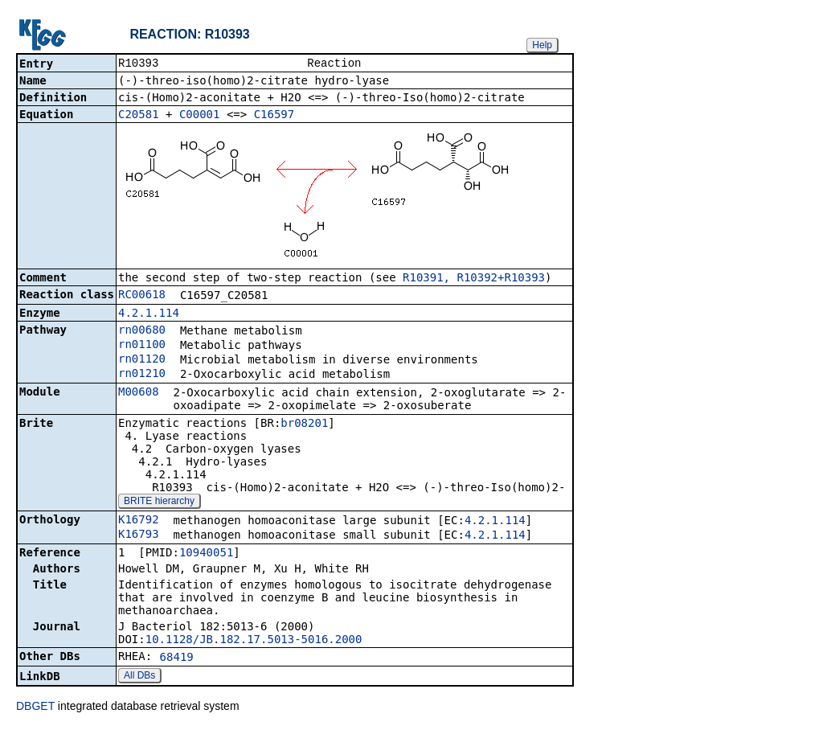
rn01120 (142, 360)
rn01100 (142, 345)
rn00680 (142, 331)
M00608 (138, 393)
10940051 (206, 554)
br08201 (304, 424)
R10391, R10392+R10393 (474, 279)
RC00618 (142, 295)
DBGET (35, 707)
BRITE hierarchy (159, 502)
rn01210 (142, 374)
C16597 (274, 115)
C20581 (138, 115)
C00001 (199, 115)
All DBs (139, 677)
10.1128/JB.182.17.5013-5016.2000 (253, 640)
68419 (177, 658)
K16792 (138, 521)
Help (542, 45)
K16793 (138, 535)
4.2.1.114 (148, 314)
